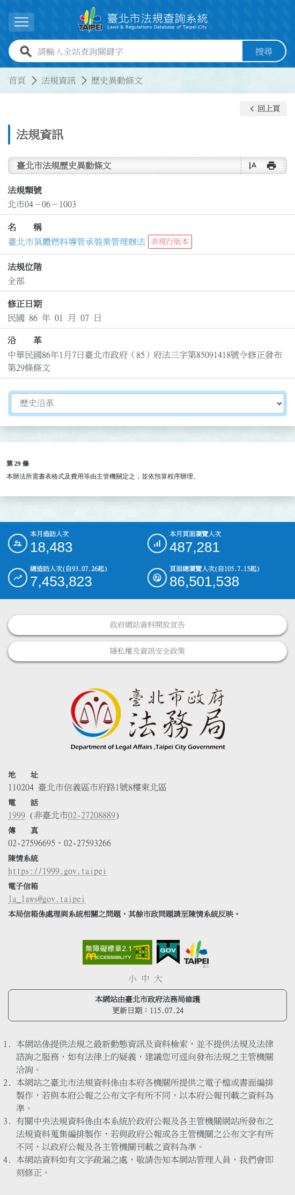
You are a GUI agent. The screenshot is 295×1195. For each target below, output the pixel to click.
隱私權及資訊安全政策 (147, 651)
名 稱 (25, 227)
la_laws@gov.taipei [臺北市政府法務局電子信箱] (46, 898)
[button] (263, 108)
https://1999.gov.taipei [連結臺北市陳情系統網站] (57, 871)
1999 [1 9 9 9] (16, 815)
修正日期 (25, 304)
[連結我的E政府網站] (168, 952)
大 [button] (158, 978)
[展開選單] (21, 22)
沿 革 (25, 340)
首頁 (17, 80)
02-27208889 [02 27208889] (91, 815)
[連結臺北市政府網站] (196, 954)
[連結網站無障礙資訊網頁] (117, 952)
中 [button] (145, 978)
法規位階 (25, 267)
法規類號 (25, 190)
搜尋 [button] (263, 51)
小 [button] (132, 978)
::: (6, 74)
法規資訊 (58, 80)
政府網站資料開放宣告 (147, 625)
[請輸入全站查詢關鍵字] (137, 51)
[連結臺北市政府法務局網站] (147, 718)
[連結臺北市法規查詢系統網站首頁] (143, 20)
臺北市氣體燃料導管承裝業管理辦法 (76, 241)
